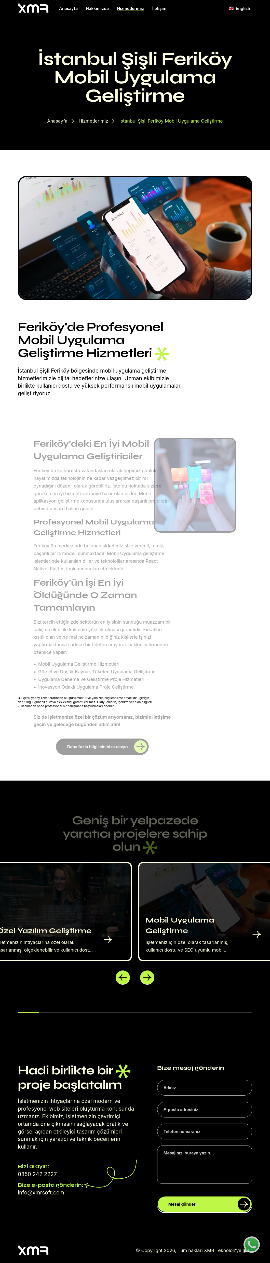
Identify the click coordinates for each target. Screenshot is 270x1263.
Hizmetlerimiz (130, 8)
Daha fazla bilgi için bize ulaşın (107, 746)
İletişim (159, 8)
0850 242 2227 (37, 1174)
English (239, 8)
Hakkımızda (97, 8)
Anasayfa (68, 8)
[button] (123, 977)
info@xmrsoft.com (41, 1192)
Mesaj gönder (209, 1204)
